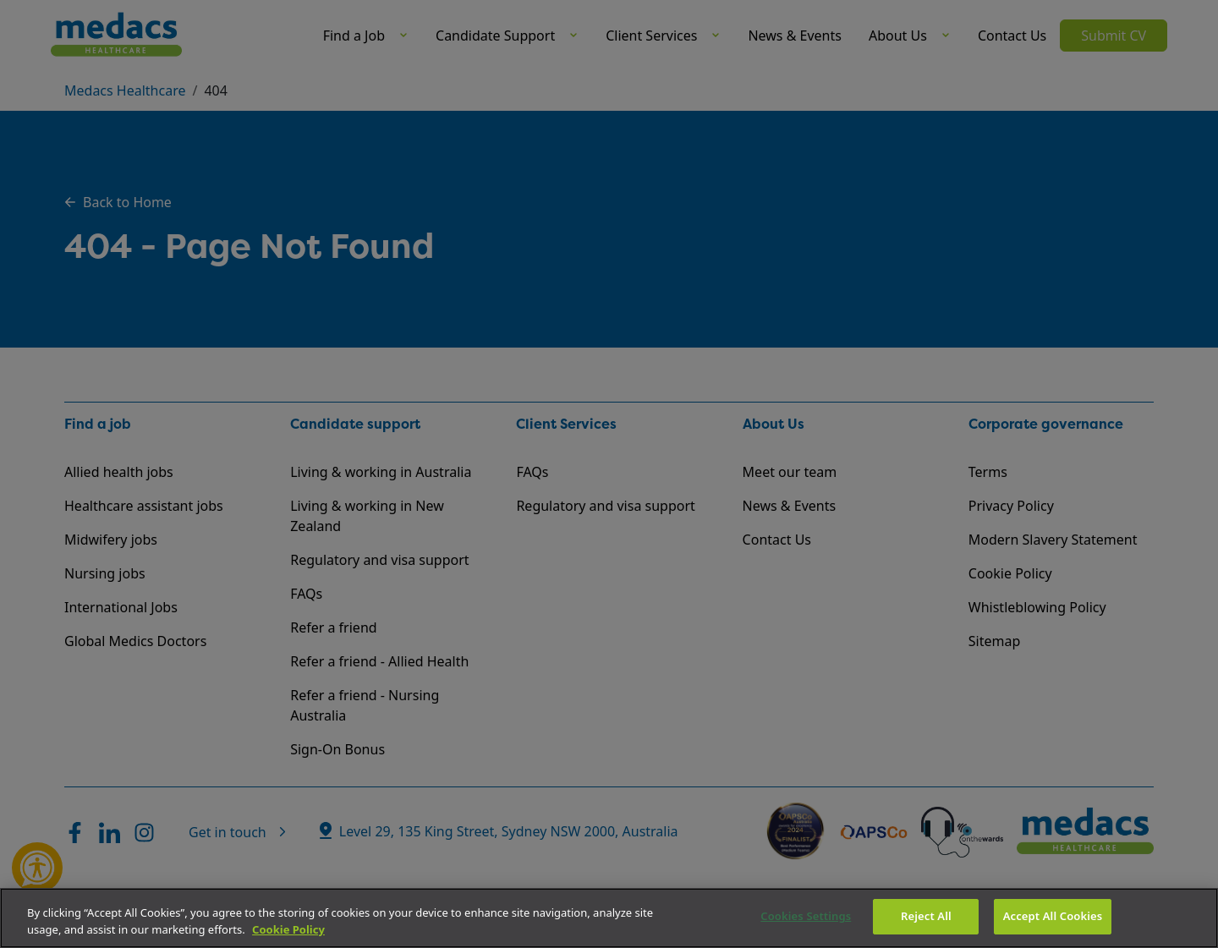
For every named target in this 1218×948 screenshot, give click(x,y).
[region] (609, 918)
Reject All (926, 915)
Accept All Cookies (1053, 915)
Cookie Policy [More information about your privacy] (288, 929)
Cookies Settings (805, 915)
